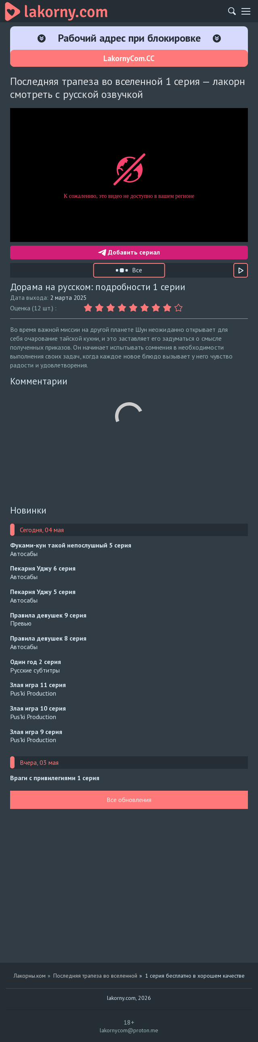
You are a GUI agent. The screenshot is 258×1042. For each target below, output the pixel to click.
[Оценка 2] (100, 307)
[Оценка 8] (168, 307)
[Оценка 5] (134, 307)
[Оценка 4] (123, 307)
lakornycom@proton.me (129, 1030)
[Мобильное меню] (246, 11)
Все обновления (129, 800)
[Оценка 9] (179, 307)
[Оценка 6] (145, 307)
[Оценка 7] (157, 307)
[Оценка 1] (89, 307)
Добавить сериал (129, 252)
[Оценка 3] (111, 307)
